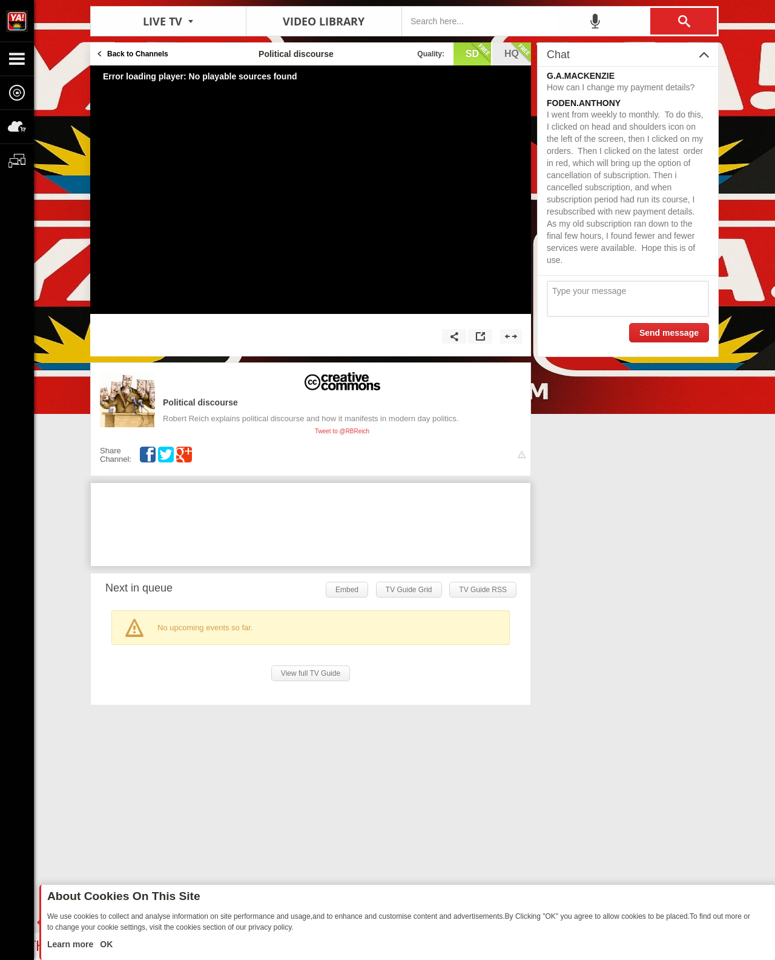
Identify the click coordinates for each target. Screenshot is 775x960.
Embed (346, 589)
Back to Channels (137, 54)
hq (517, 52)
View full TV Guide (310, 673)
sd (478, 52)
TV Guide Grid (409, 589)
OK (105, 944)
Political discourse (200, 402)
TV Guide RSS (483, 589)
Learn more (71, 944)
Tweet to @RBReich (342, 431)
